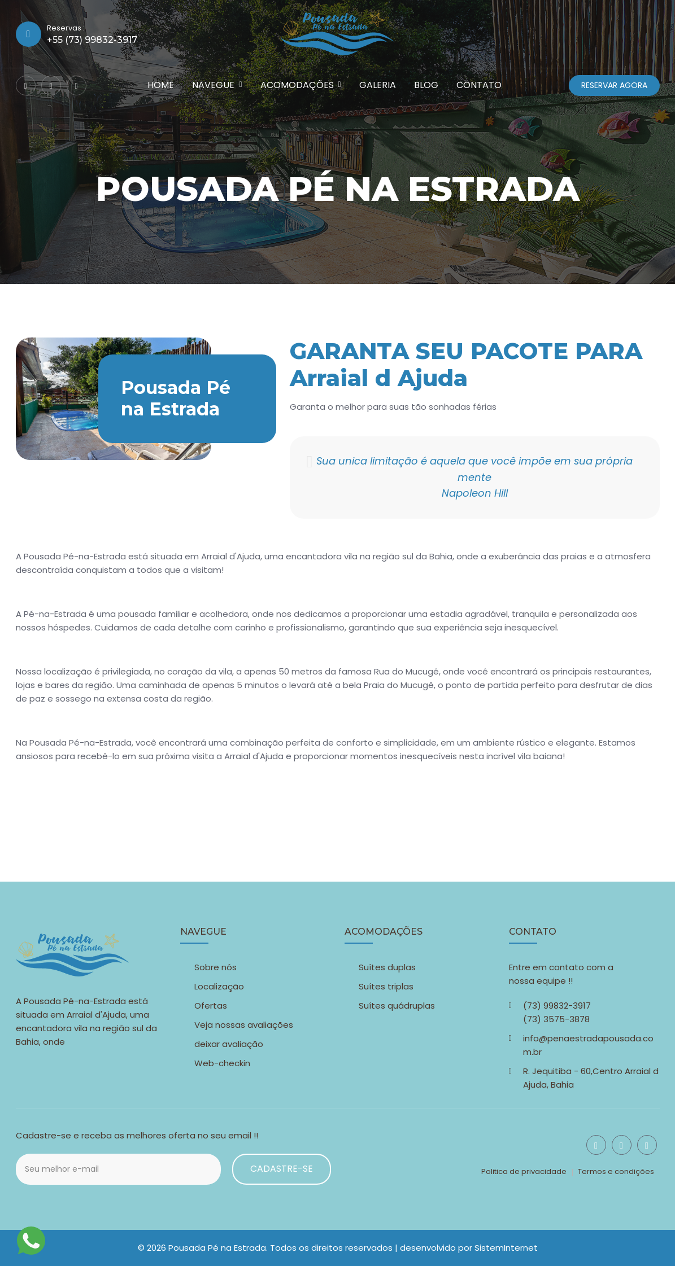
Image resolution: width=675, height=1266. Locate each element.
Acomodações (297, 84)
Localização (219, 986)
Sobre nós (215, 967)
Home (160, 84)
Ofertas (210, 1005)
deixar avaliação (228, 1044)
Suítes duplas (387, 967)
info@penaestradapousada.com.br (588, 1045)
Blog (426, 84)
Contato (479, 84)
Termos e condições (616, 1171)
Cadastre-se (281, 1168)
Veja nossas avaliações (243, 1025)
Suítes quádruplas (397, 1005)
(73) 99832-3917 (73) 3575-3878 (557, 1012)
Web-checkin (222, 1063)
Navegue (213, 84)
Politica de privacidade (524, 1171)
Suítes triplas (386, 986)
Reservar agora (614, 85)
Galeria (377, 84)
